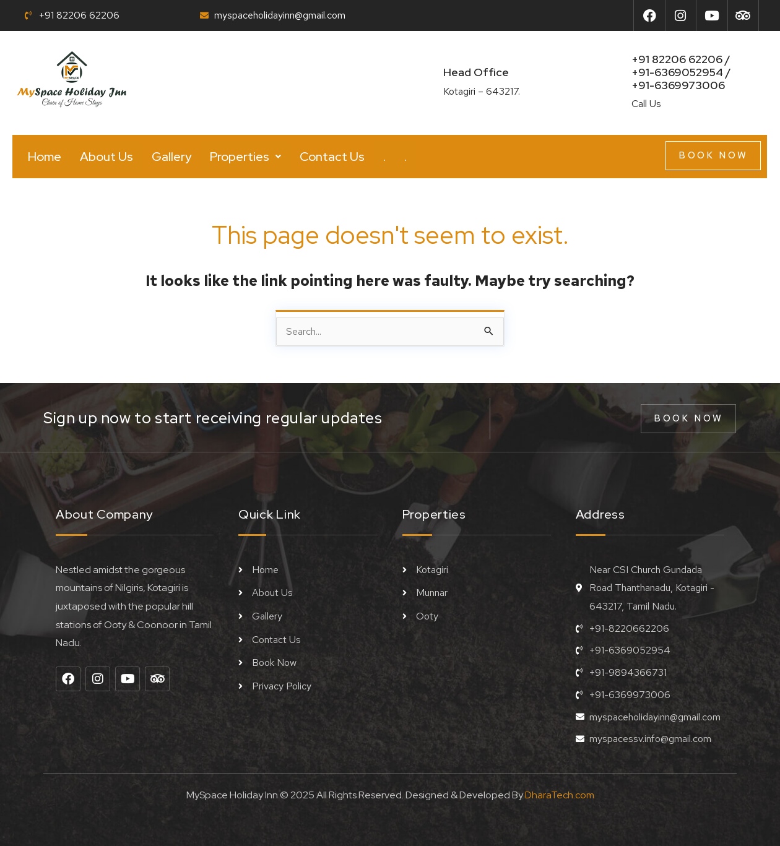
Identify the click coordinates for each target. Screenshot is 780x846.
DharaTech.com (559, 794)
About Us (106, 157)
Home (44, 157)
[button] (245, 156)
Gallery (171, 157)
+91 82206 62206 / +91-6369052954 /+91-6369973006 (681, 72)
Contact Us (332, 157)
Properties (245, 157)
